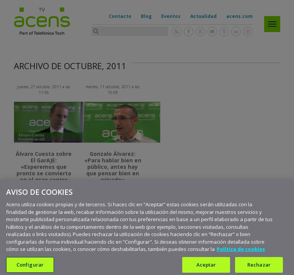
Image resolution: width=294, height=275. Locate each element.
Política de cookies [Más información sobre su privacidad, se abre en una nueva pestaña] (241, 255)
